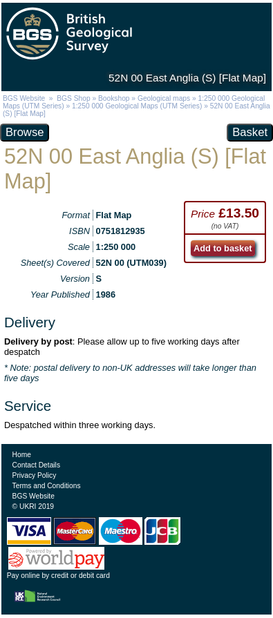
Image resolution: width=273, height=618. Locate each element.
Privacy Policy (34, 475)
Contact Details (36, 465)
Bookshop (114, 98)
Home (21, 454)
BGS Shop (73, 98)
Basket (249, 132)
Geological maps (164, 98)
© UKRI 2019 (33, 506)
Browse (25, 132)
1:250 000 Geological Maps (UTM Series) (137, 106)
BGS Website (24, 98)
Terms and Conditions (46, 486)
